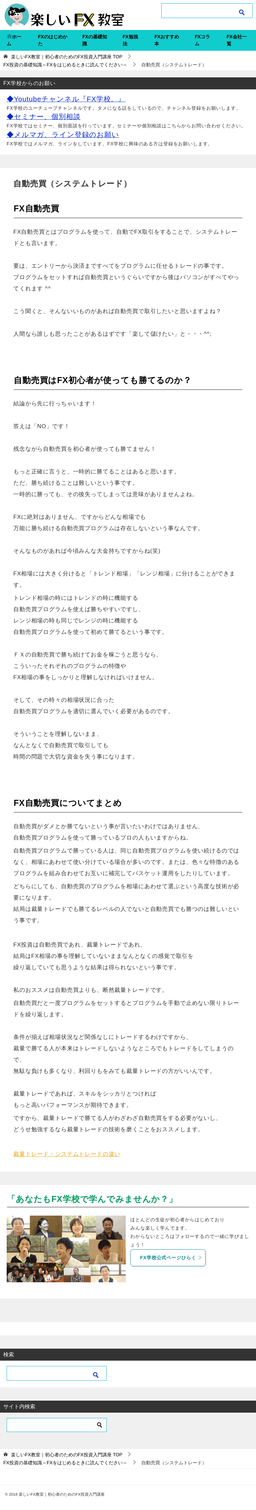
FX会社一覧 (237, 40)
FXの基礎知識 (94, 40)
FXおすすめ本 (166, 40)
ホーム (14, 40)
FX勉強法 (130, 40)
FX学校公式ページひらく (171, 1257)
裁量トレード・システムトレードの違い (66, 1154)
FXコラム (202, 40)
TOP (66, 56)
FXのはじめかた (52, 40)
